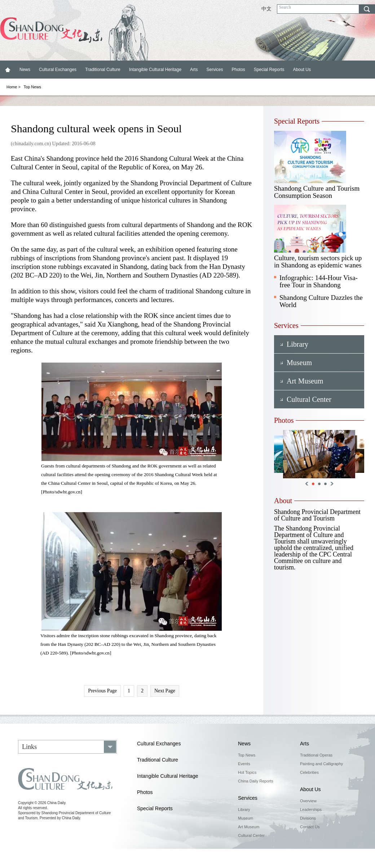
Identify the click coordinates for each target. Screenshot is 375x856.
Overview (308, 801)
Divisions (308, 818)
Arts (194, 69)
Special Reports (269, 69)
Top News (32, 87)
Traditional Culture (102, 69)
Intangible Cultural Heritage (155, 69)
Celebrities (309, 772)
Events (244, 764)
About (283, 501)
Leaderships (311, 809)
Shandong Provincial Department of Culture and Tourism (317, 515)
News (24, 69)
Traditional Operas (316, 755)
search (367, 9)
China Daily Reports (255, 781)
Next (332, 483)
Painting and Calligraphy (321, 764)
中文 (266, 9)
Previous (306, 483)
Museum (245, 818)
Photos (238, 69)
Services (214, 69)
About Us (302, 69)
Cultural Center (251, 835)
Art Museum (248, 827)
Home (7, 70)
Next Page (164, 690)
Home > (13, 87)
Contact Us (309, 827)
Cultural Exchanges (57, 69)
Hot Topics (247, 772)
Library (244, 809)
